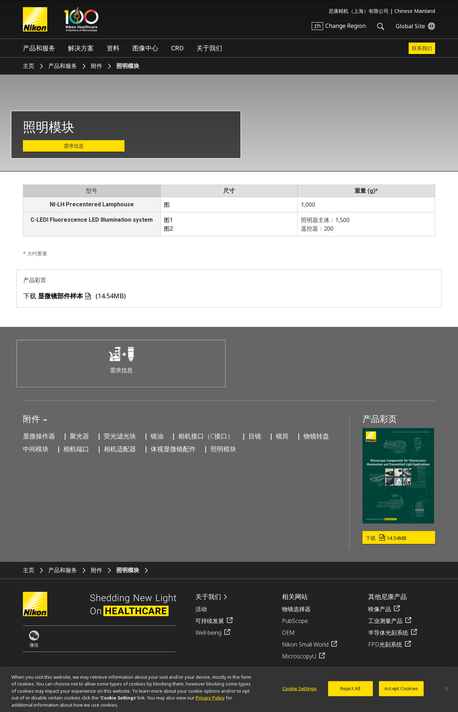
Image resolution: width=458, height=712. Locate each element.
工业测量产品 (385, 621)
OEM (288, 633)
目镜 (254, 436)
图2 (168, 228)
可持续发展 (209, 621)
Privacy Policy (210, 701)
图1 (168, 220)
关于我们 (209, 48)
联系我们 (422, 48)
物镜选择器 (296, 609)
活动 (201, 609)
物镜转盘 (316, 436)
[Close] (446, 692)
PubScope (295, 621)
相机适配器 (120, 449)
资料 (113, 48)
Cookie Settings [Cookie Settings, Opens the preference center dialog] (299, 691)
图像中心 (145, 48)
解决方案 (81, 48)
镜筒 (282, 436)
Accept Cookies (401, 691)
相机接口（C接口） (206, 436)
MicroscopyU (299, 656)
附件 (96, 66)
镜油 (157, 436)
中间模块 (36, 449)
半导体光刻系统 (388, 633)
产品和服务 (39, 48)
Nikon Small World (305, 644)
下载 (386, 538)
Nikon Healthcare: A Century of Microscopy (81, 19)
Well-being (208, 633)
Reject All (350, 691)
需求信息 (74, 146)
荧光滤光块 (120, 436)
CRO (177, 48)
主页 (28, 66)
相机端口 (76, 449)
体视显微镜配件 (173, 449)
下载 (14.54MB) (74, 295)
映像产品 (379, 609)
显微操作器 (39, 436)
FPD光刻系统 (385, 644)
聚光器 (79, 436)
